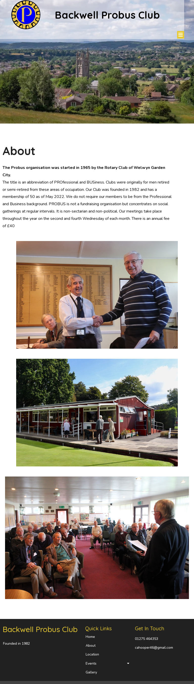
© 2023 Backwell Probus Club (27, 677)
